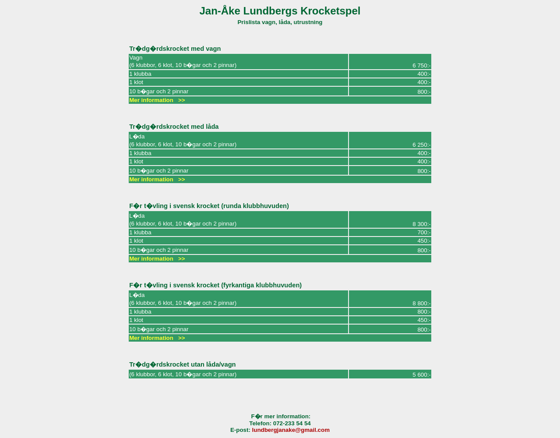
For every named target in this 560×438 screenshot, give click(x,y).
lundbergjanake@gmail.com (291, 430)
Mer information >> (157, 100)
